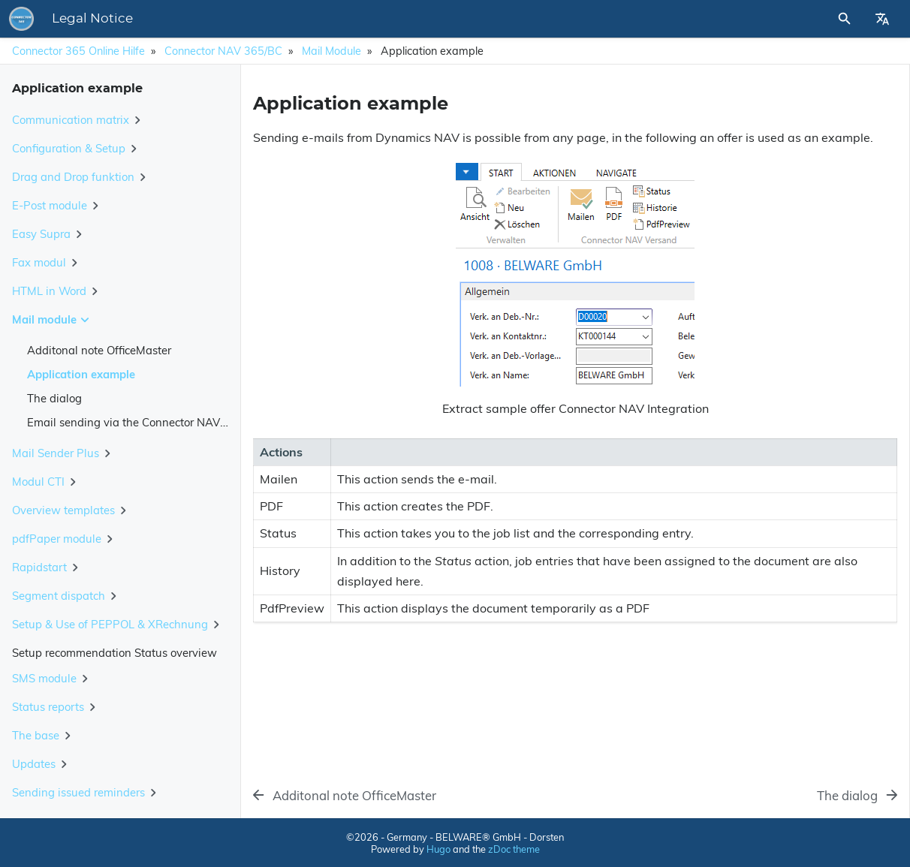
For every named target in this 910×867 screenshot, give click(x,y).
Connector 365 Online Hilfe (78, 51)
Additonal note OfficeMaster (99, 350)
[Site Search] (804, 19)
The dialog (54, 398)
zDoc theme (514, 849)
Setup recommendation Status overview (114, 653)
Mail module (331, 51)
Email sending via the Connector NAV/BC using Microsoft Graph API (201, 422)
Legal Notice (301, 19)
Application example (81, 374)
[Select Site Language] (882, 19)
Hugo (438, 849)
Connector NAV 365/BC (223, 51)
